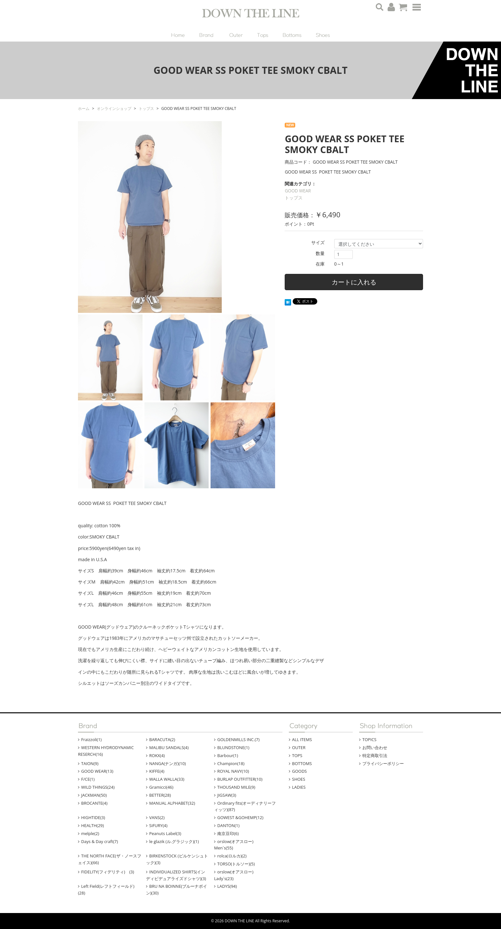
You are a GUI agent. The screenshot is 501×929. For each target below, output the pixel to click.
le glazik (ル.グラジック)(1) (174, 841)
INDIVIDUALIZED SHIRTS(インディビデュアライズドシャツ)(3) (176, 875)
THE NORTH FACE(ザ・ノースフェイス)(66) (109, 859)
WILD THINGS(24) (98, 787)
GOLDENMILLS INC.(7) (238, 739)
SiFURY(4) (158, 825)
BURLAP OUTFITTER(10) (239, 779)
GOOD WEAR (298, 191)
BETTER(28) (160, 795)
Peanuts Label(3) (165, 833)
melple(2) (90, 833)
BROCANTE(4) (94, 803)
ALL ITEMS (302, 739)
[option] (176, 217)
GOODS (299, 771)
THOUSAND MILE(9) (236, 787)
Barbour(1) (227, 755)
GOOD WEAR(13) (97, 771)
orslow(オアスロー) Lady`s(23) (238, 875)
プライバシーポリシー (383, 763)
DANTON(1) (228, 825)
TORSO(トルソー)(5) (236, 864)
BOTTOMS (302, 763)
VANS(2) (157, 817)
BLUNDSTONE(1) (233, 747)
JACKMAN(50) (94, 795)
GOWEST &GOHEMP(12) (240, 817)
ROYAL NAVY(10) (233, 771)
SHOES (298, 779)
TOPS (297, 755)
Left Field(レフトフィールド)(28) (106, 889)
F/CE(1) (88, 779)
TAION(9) (89, 763)
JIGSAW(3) (226, 795)
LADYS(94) (227, 886)
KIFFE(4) (156, 771)
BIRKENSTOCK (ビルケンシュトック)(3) (177, 859)
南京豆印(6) (228, 833)
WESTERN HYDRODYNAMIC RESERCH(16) (106, 751)
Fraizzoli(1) (91, 739)
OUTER (298, 747)
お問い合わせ (374, 747)
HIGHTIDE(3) (93, 817)
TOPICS (369, 739)
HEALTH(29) (92, 825)
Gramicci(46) (161, 787)
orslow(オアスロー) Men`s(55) (238, 845)
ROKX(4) (157, 755)
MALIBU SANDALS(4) (169, 747)
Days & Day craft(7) (99, 841)
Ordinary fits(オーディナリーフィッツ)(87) (245, 806)
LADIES (298, 787)
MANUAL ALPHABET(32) (172, 803)
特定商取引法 (374, 755)
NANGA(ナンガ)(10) (167, 763)
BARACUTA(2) (162, 739)
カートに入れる (354, 282)
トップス (294, 198)
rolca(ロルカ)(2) (232, 856)
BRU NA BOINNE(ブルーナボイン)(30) (176, 889)
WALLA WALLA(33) (166, 779)
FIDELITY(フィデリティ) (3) (107, 872)
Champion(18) (230, 763)
